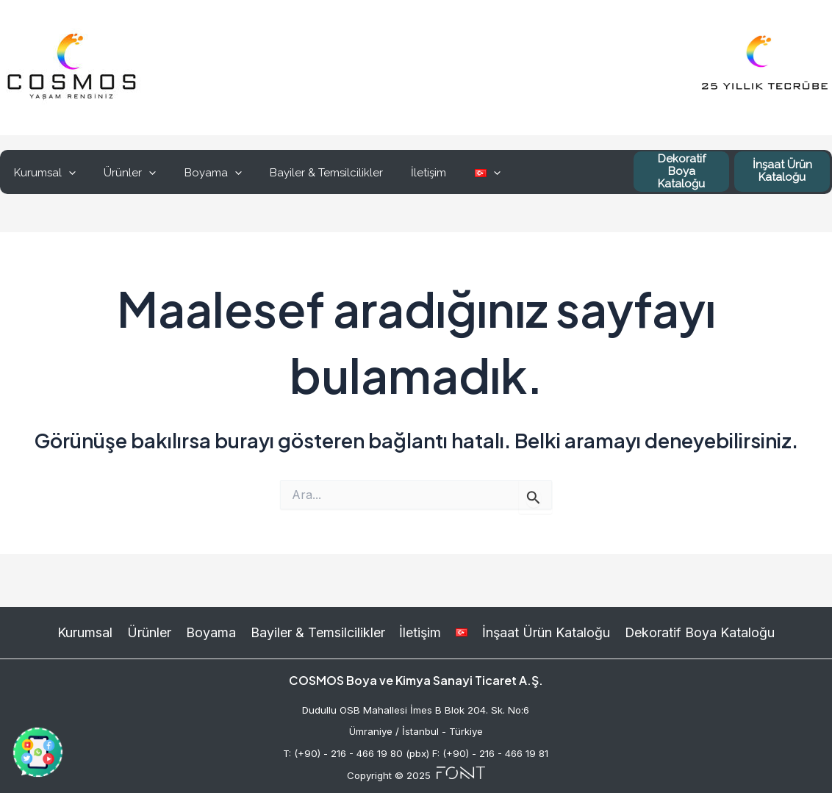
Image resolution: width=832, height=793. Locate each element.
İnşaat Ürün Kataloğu (782, 171)
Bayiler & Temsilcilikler (305, 172)
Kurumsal (42, 173)
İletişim (401, 172)
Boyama (197, 173)
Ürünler (121, 173)
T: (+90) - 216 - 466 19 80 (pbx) (356, 753)
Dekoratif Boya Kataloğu (682, 171)
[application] (66, 173)
